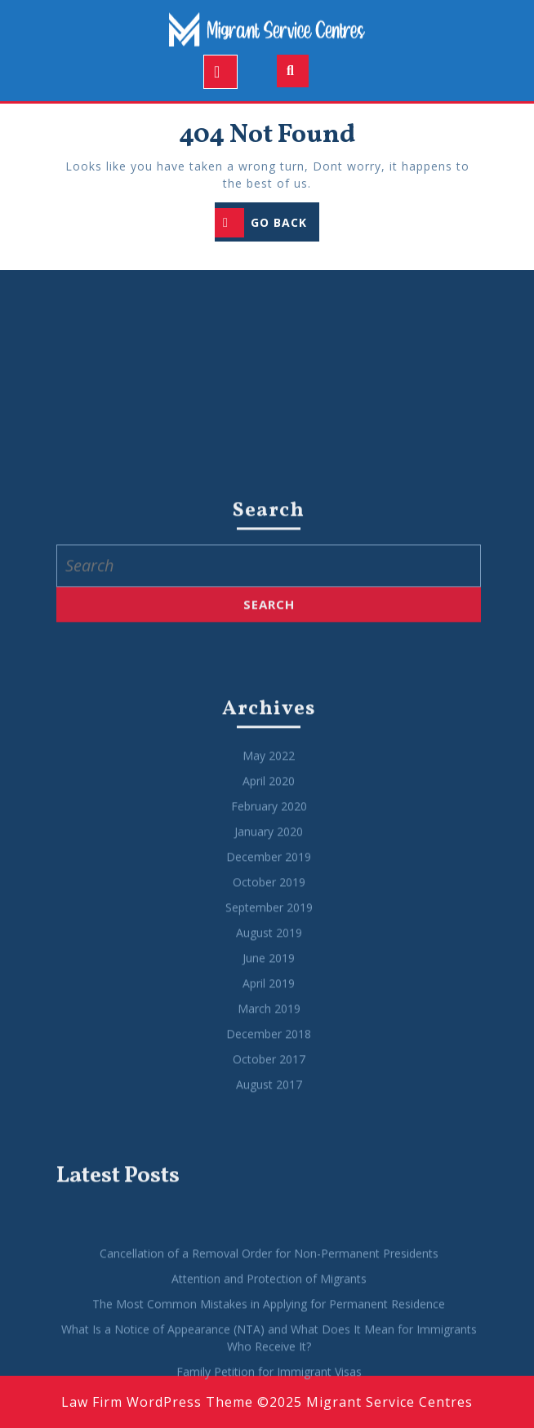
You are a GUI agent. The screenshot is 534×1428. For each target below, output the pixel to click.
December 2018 (268, 1194)
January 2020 (268, 992)
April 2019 (269, 1143)
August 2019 (269, 1093)
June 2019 (269, 1118)
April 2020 (269, 941)
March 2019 (269, 1169)
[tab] (220, 72)
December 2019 (268, 1017)
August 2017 (269, 1245)
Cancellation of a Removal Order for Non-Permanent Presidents (269, 1413)
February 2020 (269, 966)
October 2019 (269, 1042)
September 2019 (269, 1067)
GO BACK (267, 224)
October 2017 (269, 1219)
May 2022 (269, 916)
